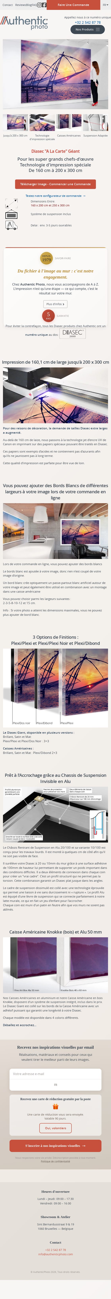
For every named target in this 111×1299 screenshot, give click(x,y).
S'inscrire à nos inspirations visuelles (55, 1146)
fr (106, 5)
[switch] (55, 1128)
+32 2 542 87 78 (55, 1250)
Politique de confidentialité (55, 1161)
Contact (8, 5)
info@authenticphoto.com (55, 1254)
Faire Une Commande (73, 5)
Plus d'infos (54, 304)
